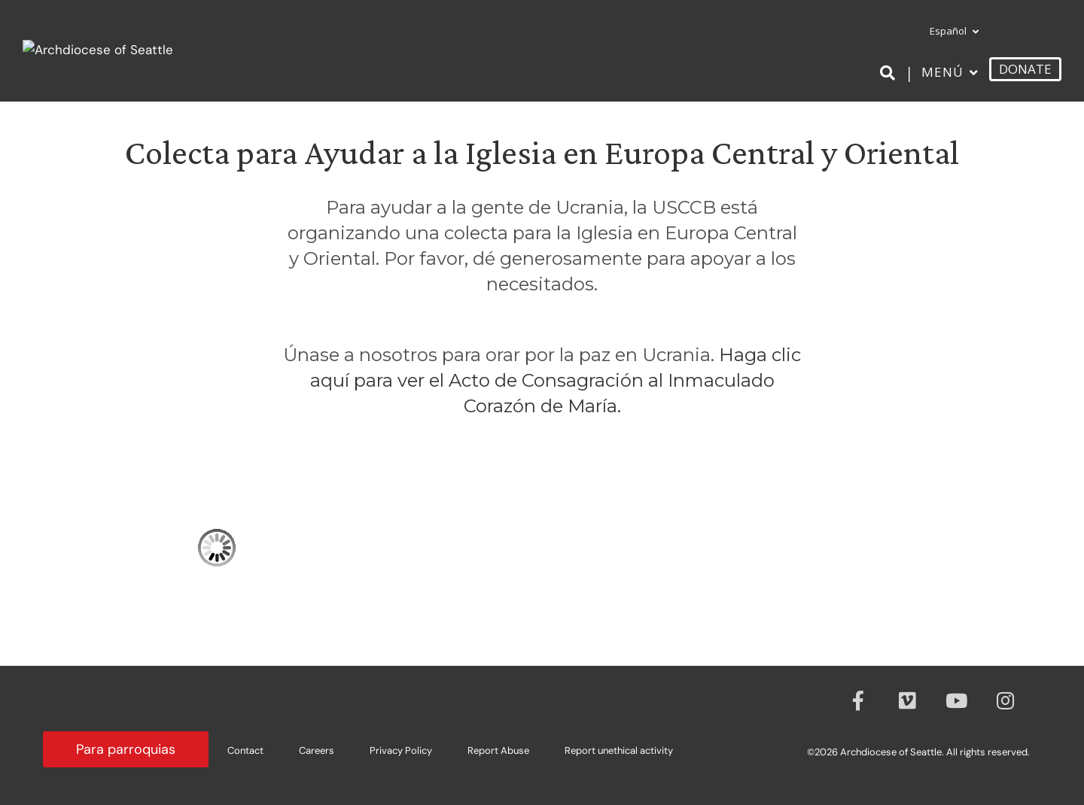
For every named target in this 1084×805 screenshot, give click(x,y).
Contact (245, 750)
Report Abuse (498, 750)
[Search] (890, 73)
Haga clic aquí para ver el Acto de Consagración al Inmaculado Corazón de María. (556, 380)
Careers (316, 750)
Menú (942, 71)
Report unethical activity (619, 750)
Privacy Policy (401, 750)
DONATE (1025, 68)
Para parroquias (125, 749)
